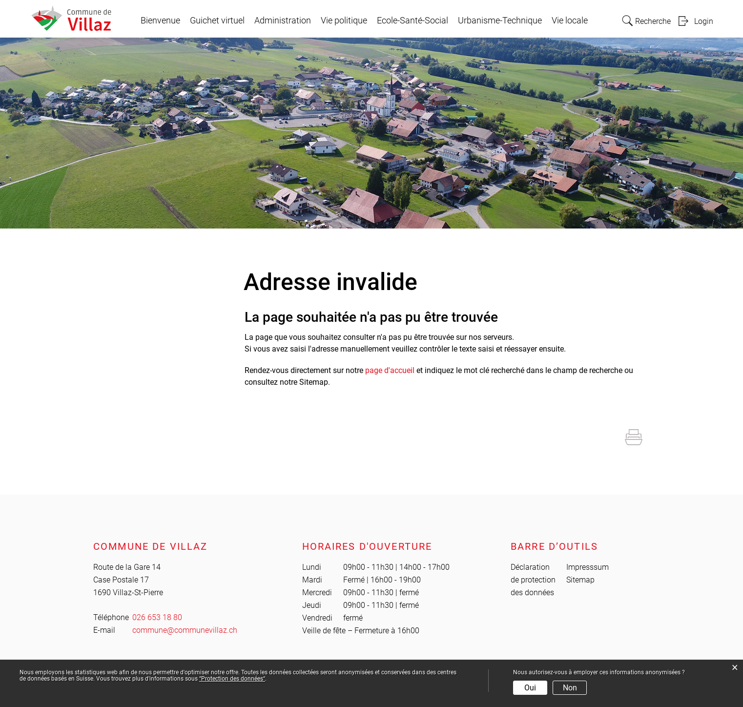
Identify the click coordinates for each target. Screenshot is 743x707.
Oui (530, 687)
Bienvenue (160, 20)
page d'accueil (389, 370)
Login (703, 21)
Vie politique (344, 20)
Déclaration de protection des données (533, 579)
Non (570, 687)
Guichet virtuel (217, 20)
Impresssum (587, 567)
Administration (282, 20)
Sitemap (580, 579)
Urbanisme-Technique (500, 20)
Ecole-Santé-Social (412, 20)
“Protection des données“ (232, 678)
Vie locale (570, 20)
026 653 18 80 (157, 617)
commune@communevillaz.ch (184, 630)
